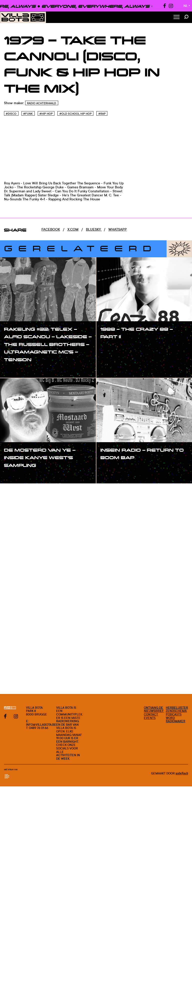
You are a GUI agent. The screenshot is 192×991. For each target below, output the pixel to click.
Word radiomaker (175, 719)
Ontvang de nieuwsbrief (154, 709)
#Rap (102, 114)
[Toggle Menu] (177, 17)
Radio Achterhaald (41, 103)
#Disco (11, 114)
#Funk (28, 114)
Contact (151, 714)
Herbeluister (177, 707)
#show (15, 370)
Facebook (50, 229)
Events (150, 718)
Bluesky (94, 229)
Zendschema (176, 711)
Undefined (182, 773)
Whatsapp (117, 229)
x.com (72, 229)
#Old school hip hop (75, 114)
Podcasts (174, 714)
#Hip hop (46, 114)
